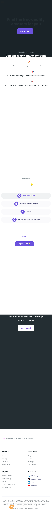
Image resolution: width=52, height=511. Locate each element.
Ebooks (30, 459)
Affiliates (5, 462)
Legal (4, 482)
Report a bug (6, 479)
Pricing (4, 459)
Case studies (32, 465)
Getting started (7, 476)
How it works (6, 456)
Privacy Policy (6, 487)
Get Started (25, 31)
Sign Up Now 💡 (24, 244)
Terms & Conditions (8, 485)
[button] (11, 507)
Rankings (31, 462)
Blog (29, 456)
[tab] (26, 196)
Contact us (6, 465)
